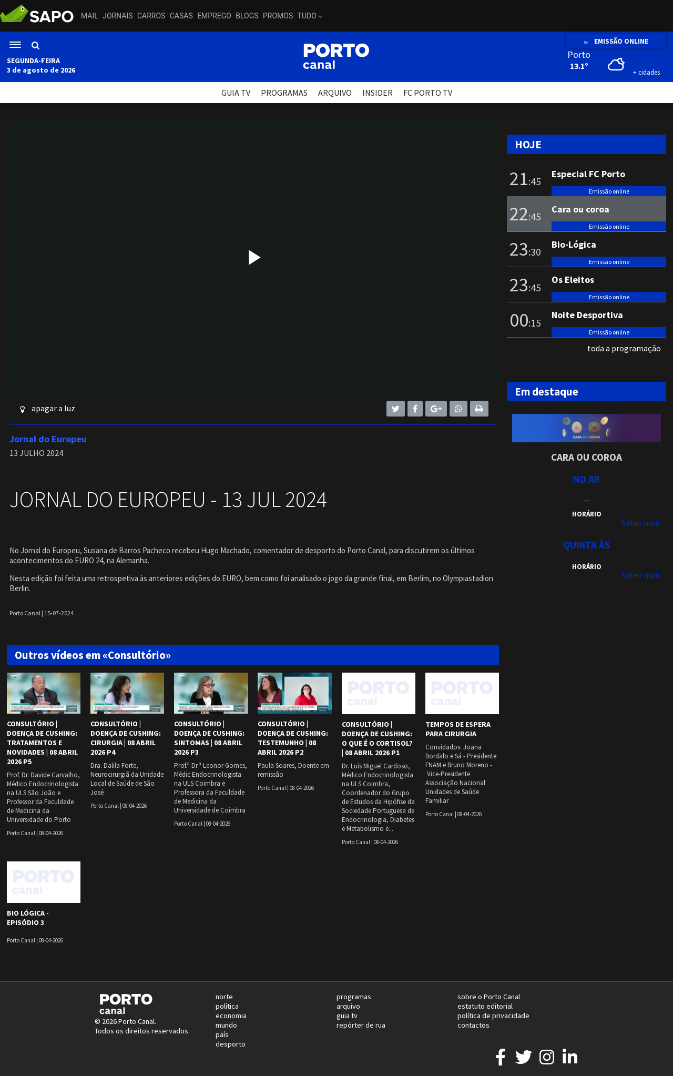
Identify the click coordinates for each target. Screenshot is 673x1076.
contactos (473, 1025)
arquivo (348, 1006)
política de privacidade (493, 1015)
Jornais (117, 16)
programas (353, 996)
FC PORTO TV (427, 92)
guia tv (347, 1015)
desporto (231, 1044)
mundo (226, 1025)
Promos (278, 16)
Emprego (214, 16)
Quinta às (586, 545)
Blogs (247, 16)
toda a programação (624, 348)
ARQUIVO (335, 92)
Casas (181, 16)
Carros (151, 16)
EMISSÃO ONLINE (616, 41)
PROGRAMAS (284, 92)
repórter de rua (360, 1025)
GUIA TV (235, 92)
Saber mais (641, 522)
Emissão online (609, 191)
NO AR (586, 479)
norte (224, 996)
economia (231, 1015)
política (227, 1006)
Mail (89, 16)
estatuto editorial (485, 1006)
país (222, 1034)
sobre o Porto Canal (488, 996)
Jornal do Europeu (48, 439)
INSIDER (377, 92)
